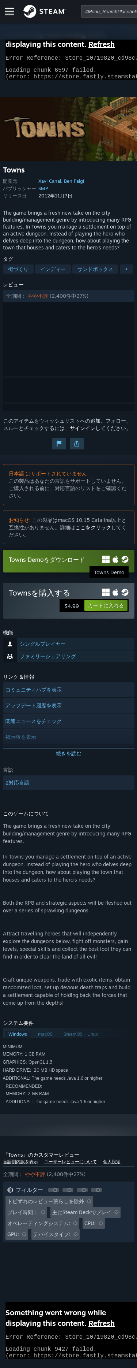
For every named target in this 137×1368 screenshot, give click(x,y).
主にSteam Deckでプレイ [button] (81, 1216)
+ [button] (126, 273)
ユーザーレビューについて (70, 1166)
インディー (53, 273)
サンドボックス (95, 273)
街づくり (18, 273)
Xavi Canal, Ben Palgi (61, 185)
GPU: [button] (13, 1238)
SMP (43, 193)
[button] (68, 300)
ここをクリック (93, 532)
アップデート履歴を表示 (33, 710)
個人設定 (112, 1166)
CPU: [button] (90, 1227)
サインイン (82, 432)
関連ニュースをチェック (33, 725)
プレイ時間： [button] (22, 1216)
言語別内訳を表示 (20, 1166)
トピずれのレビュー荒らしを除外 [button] (45, 1205)
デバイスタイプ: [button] (52, 1238)
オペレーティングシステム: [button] (38, 1227)
